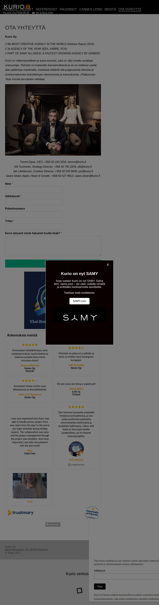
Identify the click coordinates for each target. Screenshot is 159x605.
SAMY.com (79, 301)
